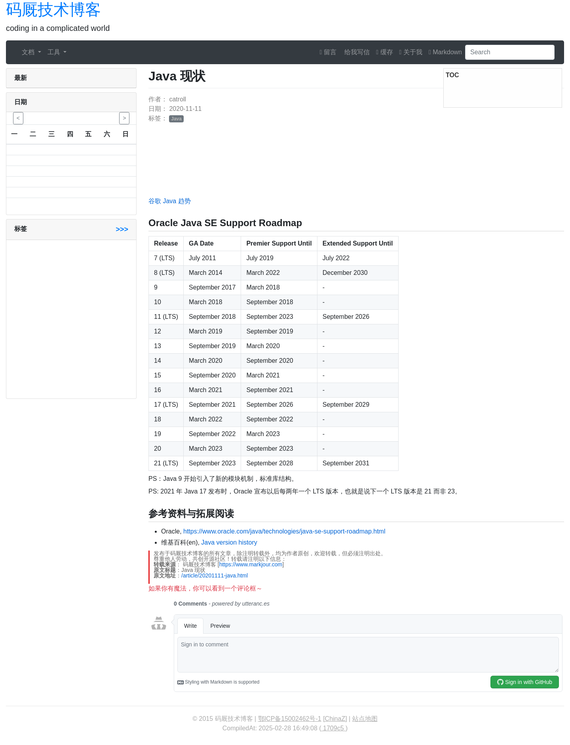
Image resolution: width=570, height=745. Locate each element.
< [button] (18, 118)
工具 (55, 52)
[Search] (510, 52)
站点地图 (365, 718)
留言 (328, 52)
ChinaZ (335, 718)
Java (176, 119)
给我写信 (356, 52)
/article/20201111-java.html (214, 575)
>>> (122, 229)
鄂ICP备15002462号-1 (289, 718)
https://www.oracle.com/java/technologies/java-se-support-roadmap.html (284, 531)
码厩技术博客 (53, 9)
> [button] (124, 118)
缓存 (384, 52)
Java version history (229, 542)
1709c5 (333, 728)
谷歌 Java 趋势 (169, 201)
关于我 (410, 52)
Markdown (445, 52)
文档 (29, 52)
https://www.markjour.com (251, 564)
